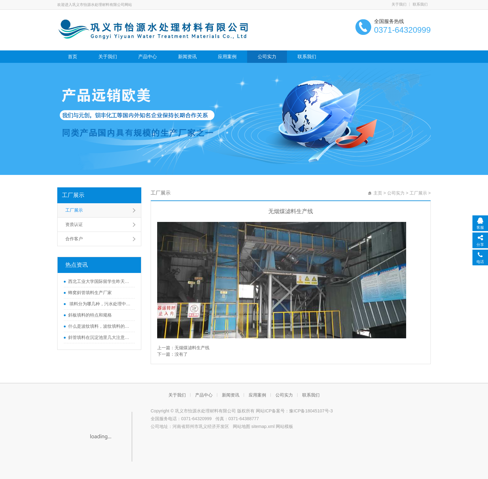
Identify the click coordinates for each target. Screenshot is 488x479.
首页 (72, 56)
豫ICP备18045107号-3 (311, 410)
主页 (377, 192)
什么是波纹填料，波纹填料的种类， (100, 326)
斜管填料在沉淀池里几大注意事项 (100, 337)
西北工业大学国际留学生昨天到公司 (100, 281)
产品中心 (147, 56)
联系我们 (420, 4)
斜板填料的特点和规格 (90, 314)
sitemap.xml (263, 426)
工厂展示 (73, 195)
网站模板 (284, 426)
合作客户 (74, 238)
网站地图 (241, 426)
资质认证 (74, 224)
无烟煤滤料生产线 (192, 347)
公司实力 (267, 56)
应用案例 (227, 56)
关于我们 (399, 4)
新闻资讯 (187, 56)
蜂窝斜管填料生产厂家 (90, 292)
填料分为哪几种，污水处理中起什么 (100, 303)
